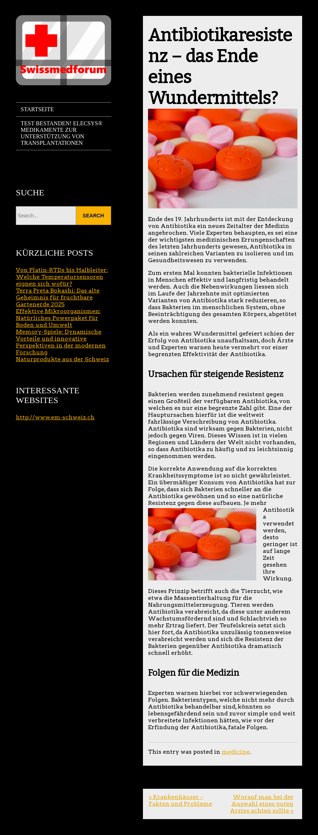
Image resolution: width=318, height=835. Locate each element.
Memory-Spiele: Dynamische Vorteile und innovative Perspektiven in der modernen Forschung (61, 342)
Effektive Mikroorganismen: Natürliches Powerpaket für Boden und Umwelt (58, 318)
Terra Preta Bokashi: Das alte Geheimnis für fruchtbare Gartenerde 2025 (58, 297)
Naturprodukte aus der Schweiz (62, 359)
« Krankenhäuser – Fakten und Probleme (180, 800)
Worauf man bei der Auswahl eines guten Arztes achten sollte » (261, 803)
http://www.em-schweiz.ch (55, 417)
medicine (235, 751)
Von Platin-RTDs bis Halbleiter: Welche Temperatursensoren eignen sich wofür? (62, 277)
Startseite (37, 109)
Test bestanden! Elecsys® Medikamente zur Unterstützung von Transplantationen (62, 133)
